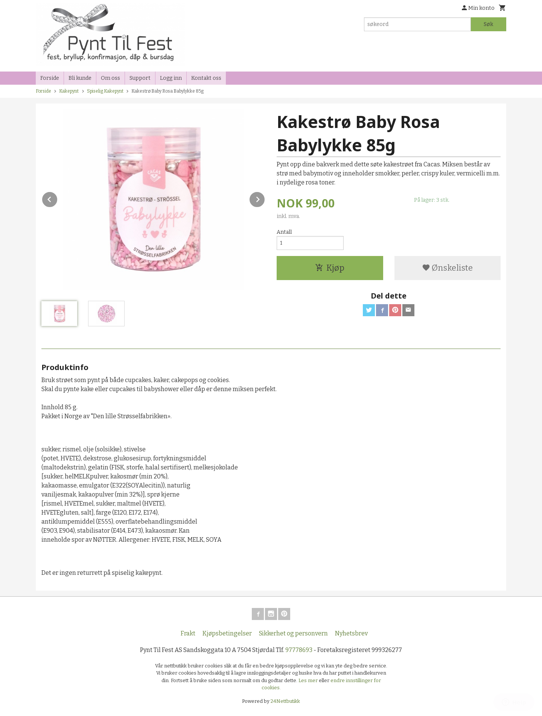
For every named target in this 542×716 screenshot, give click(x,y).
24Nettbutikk (285, 701)
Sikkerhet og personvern (293, 633)
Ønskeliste (447, 268)
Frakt (188, 633)
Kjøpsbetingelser (227, 633)
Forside (49, 78)
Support (140, 78)
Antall (284, 232)
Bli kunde (80, 78)
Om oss (110, 78)
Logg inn (171, 78)
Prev (57, 198)
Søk (488, 24)
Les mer (308, 680)
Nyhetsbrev (351, 633)
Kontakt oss (206, 78)
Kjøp (329, 268)
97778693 (298, 650)
